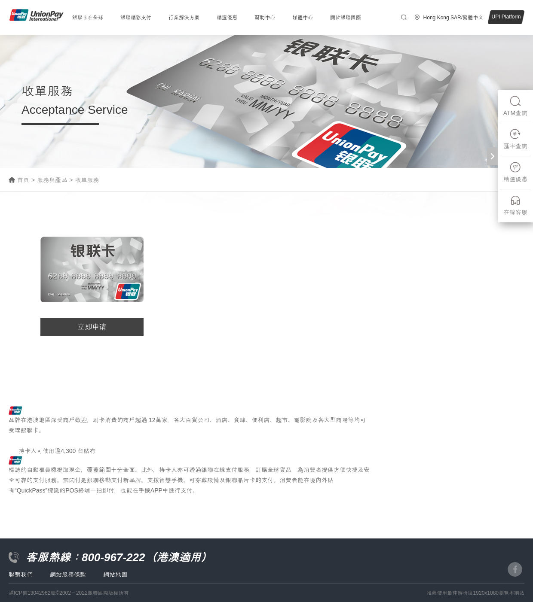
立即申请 (92, 326)
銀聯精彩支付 (135, 18)
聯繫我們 (21, 574)
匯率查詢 (515, 138)
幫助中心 (264, 18)
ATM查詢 (515, 105)
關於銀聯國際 (345, 18)
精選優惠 (227, 18)
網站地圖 (115, 574)
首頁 (23, 179)
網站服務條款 (68, 574)
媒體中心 (302, 18)
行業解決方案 (183, 18)
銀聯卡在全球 (87, 18)
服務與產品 (52, 179)
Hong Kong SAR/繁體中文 (453, 18)
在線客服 (515, 205)
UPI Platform (506, 17)
